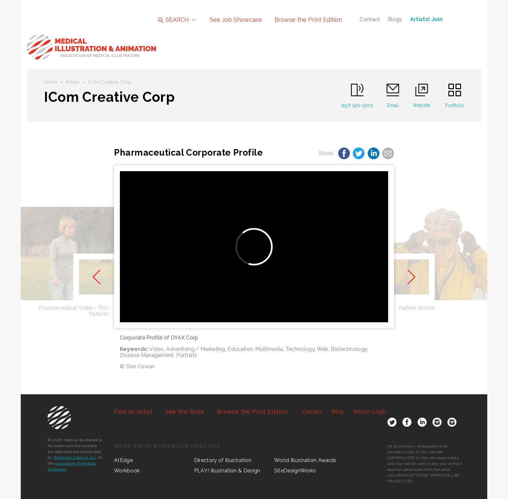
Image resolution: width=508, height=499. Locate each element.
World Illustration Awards (305, 460)
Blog (337, 412)
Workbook (127, 471)
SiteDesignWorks (295, 471)
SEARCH (173, 19)
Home (50, 82)
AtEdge (123, 460)
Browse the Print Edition (308, 19)
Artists (72, 82)
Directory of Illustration (222, 460)
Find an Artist (133, 411)
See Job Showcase (236, 19)
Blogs (395, 19)
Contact (370, 19)
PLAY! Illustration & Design (227, 471)
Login (369, 412)
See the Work (184, 411)
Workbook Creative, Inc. (75, 457)
